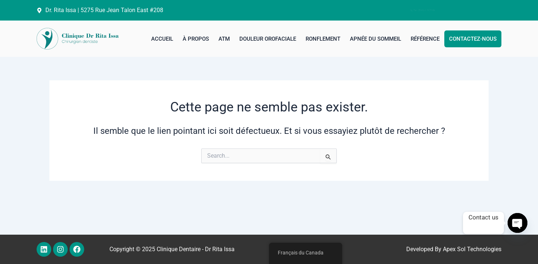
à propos (196, 39)
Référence (425, 39)
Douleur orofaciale (267, 39)
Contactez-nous (473, 39)
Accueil (162, 39)
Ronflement (323, 39)
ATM (224, 39)
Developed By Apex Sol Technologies (453, 249)
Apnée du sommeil (375, 39)
